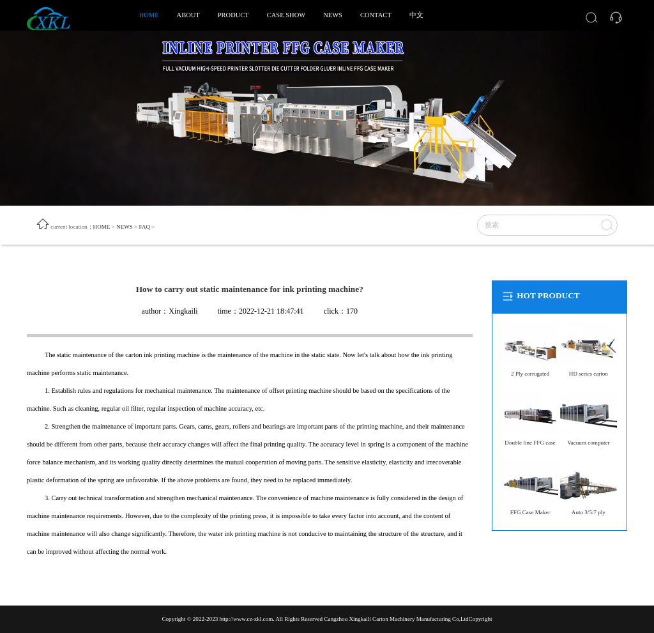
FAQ (145, 227)
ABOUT (188, 15)
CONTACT (376, 15)
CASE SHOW (286, 15)
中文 (416, 15)
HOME (149, 15)
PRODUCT (233, 15)
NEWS (332, 15)
